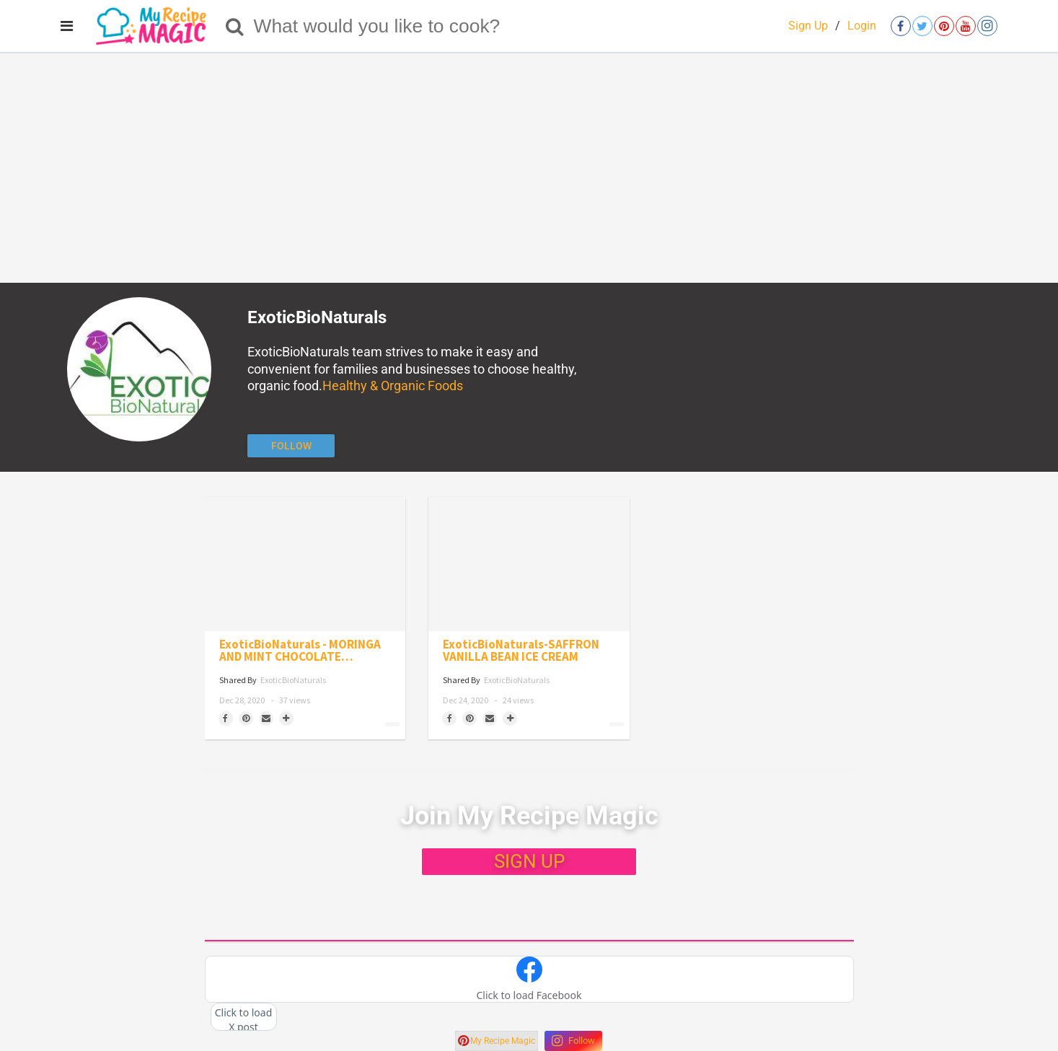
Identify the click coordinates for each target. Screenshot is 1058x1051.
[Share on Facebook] (226, 718)
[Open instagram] (987, 26)
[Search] (234, 26)
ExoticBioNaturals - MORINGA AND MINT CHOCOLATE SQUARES (300, 650)
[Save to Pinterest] (246, 718)
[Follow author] (291, 445)
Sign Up (808, 25)
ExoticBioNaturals (293, 679)
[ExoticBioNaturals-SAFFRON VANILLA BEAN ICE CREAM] (529, 564)
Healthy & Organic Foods (392, 385)
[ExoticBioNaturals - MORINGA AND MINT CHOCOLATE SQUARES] (305, 564)
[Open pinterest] (944, 26)
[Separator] (286, 718)
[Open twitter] (922, 26)
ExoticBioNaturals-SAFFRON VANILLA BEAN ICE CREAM (521, 650)
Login (861, 25)
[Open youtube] (966, 26)
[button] (529, 979)
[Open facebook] (901, 26)
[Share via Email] (266, 718)
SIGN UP (529, 861)
